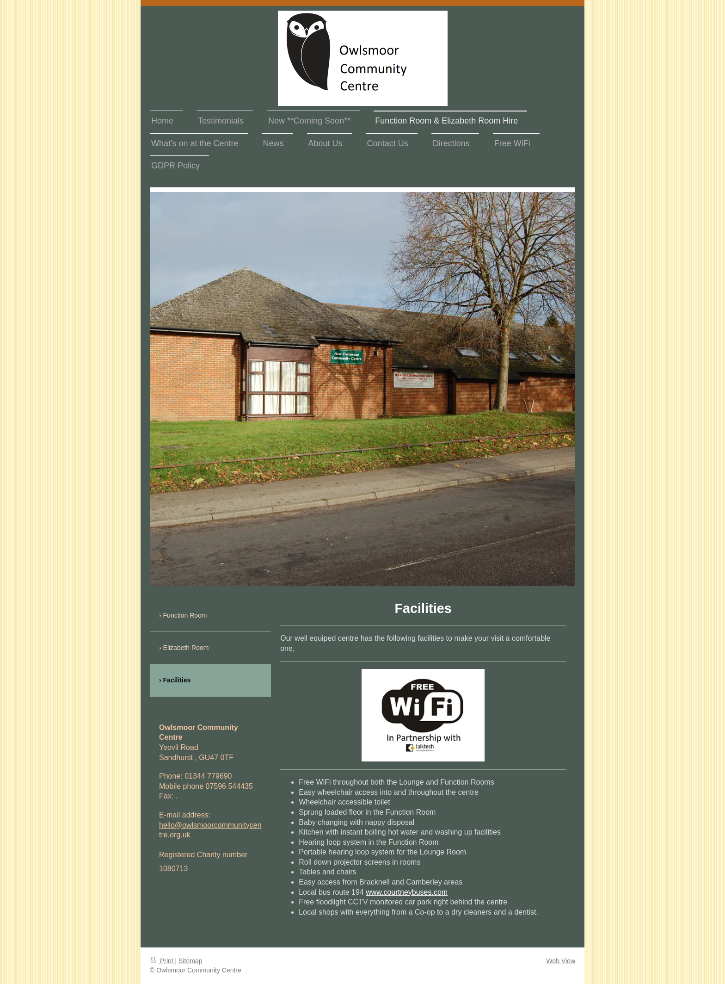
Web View (560, 961)
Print (162, 961)
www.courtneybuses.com (407, 892)
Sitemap (190, 961)
